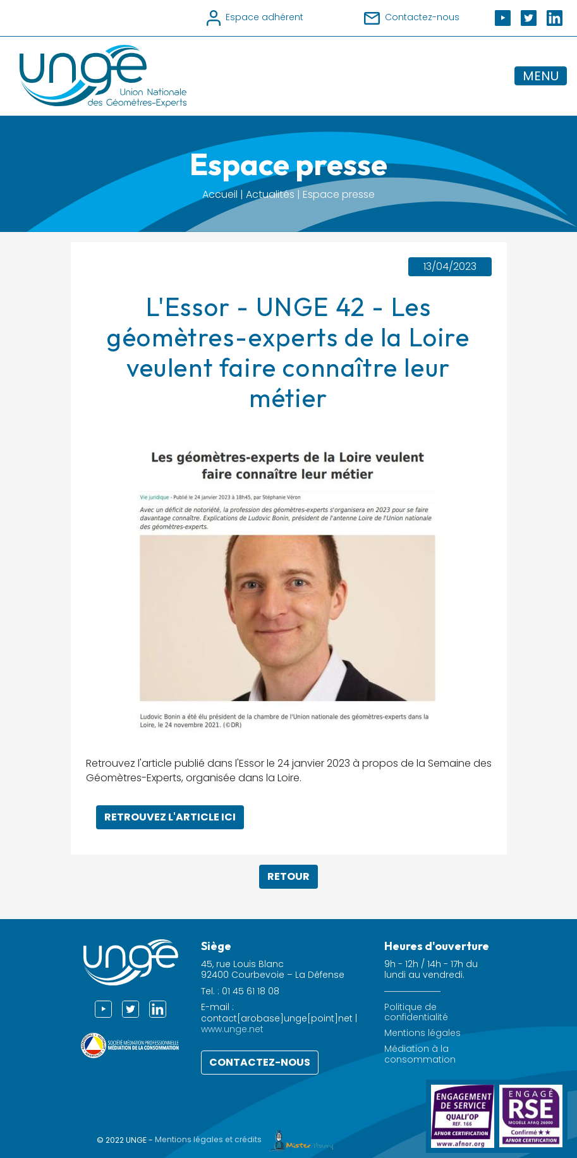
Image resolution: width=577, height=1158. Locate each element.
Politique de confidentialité (416, 1012)
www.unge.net (232, 1029)
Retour (288, 876)
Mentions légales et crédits (247, 1139)
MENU (541, 76)
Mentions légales (422, 1033)
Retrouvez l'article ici (170, 817)
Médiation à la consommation (420, 1054)
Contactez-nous (259, 1062)
